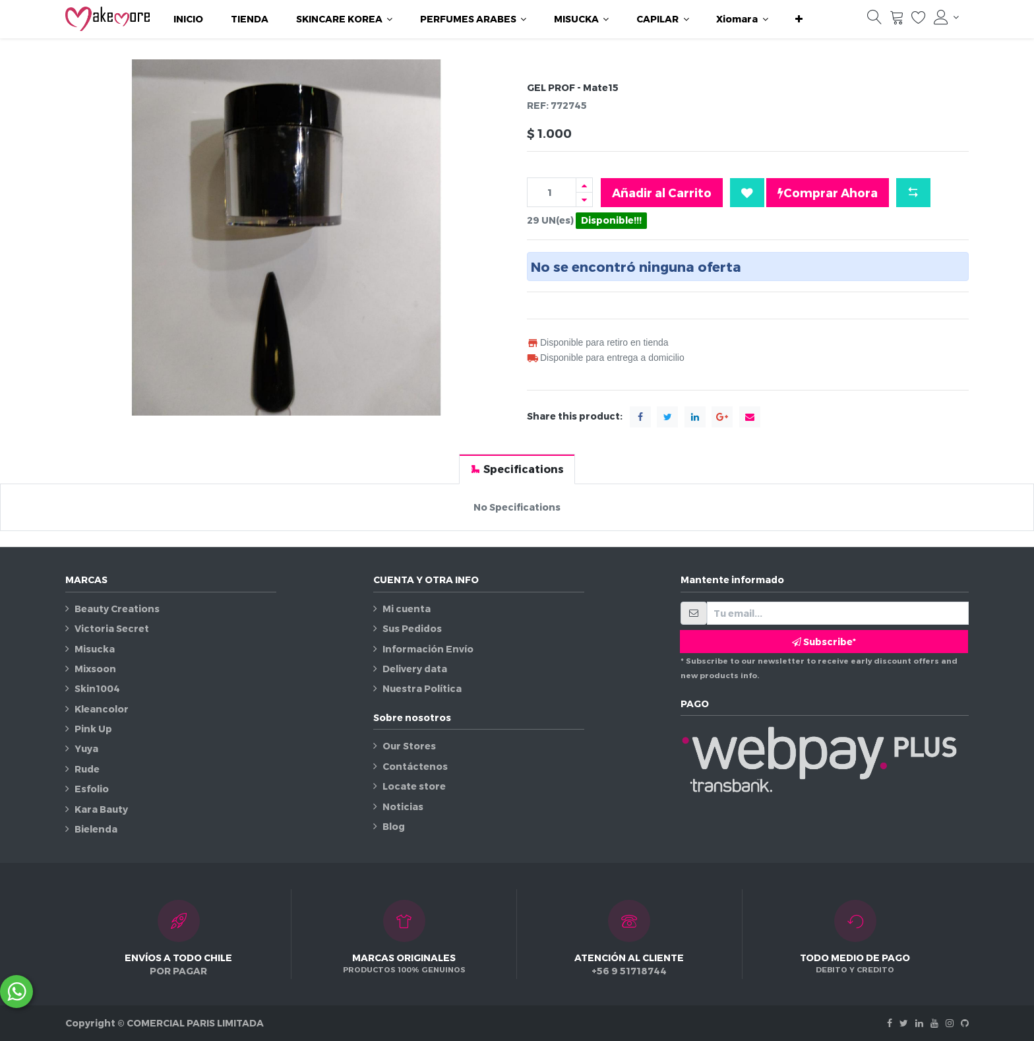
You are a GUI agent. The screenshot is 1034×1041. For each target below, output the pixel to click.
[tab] (517, 469)
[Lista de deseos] (918, 20)
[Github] (965, 1022)
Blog (393, 826)
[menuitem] (188, 19)
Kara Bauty (101, 809)
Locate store (414, 786)
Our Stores (409, 745)
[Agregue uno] (584, 185)
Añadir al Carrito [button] (662, 192)
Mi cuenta (406, 608)
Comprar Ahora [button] (827, 192)
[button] (799, 19)
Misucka (95, 648)
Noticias (402, 806)
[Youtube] (934, 1022)
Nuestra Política (422, 688)
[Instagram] (950, 1022)
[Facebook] (889, 1022)
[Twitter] (903, 1022)
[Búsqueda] (874, 20)
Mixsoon (95, 668)
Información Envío (427, 648)
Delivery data (414, 668)
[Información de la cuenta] (946, 17)
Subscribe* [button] (824, 641)
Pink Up (93, 728)
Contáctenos (415, 766)
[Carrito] (897, 20)
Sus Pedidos (412, 628)
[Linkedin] (919, 1022)
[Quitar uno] (584, 199)
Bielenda (96, 829)
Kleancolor (102, 708)
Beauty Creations (117, 608)
